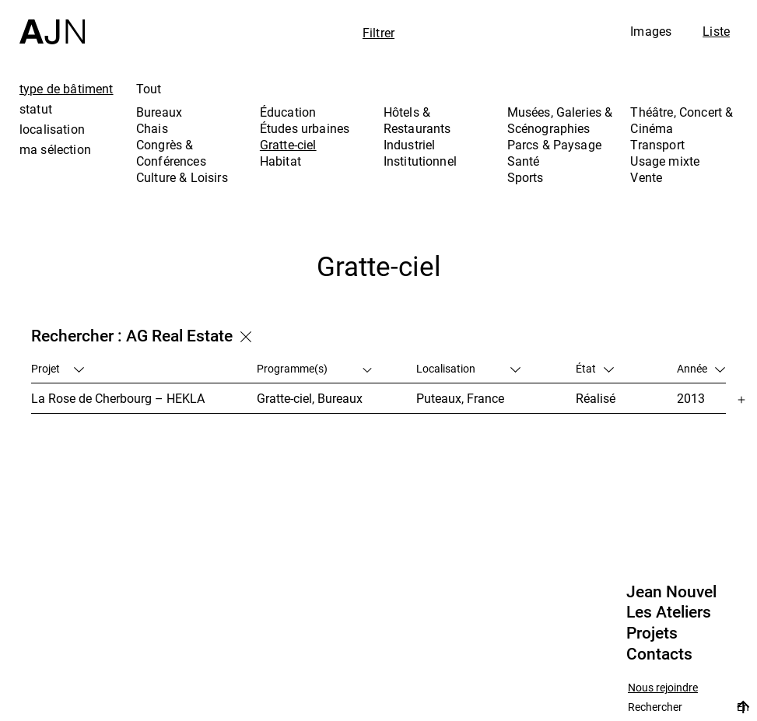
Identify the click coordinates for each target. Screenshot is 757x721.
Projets (652, 633)
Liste (716, 31)
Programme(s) (315, 368)
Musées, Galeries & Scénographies (560, 120)
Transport (657, 144)
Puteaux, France (460, 398)
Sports (525, 177)
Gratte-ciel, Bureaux (310, 398)
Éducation (288, 112)
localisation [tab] (52, 129)
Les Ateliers (668, 612)
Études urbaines (304, 128)
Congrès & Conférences (171, 153)
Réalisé (595, 398)
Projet (57, 368)
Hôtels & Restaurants (417, 120)
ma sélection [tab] (55, 149)
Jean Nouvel (671, 592)
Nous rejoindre (663, 688)
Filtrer (378, 32)
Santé (523, 161)
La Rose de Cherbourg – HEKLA (118, 398)
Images (650, 31)
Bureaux (159, 112)
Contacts (659, 654)
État (595, 368)
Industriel (410, 144)
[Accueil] (52, 22)
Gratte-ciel (288, 144)
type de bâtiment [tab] (66, 88)
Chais (152, 128)
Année (701, 368)
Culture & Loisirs (182, 177)
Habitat (280, 161)
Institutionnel (420, 161)
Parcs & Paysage (554, 144)
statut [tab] (35, 108)
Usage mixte (664, 161)
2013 (691, 398)
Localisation (468, 368)
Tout (149, 88)
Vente (646, 177)
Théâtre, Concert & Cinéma (681, 120)
